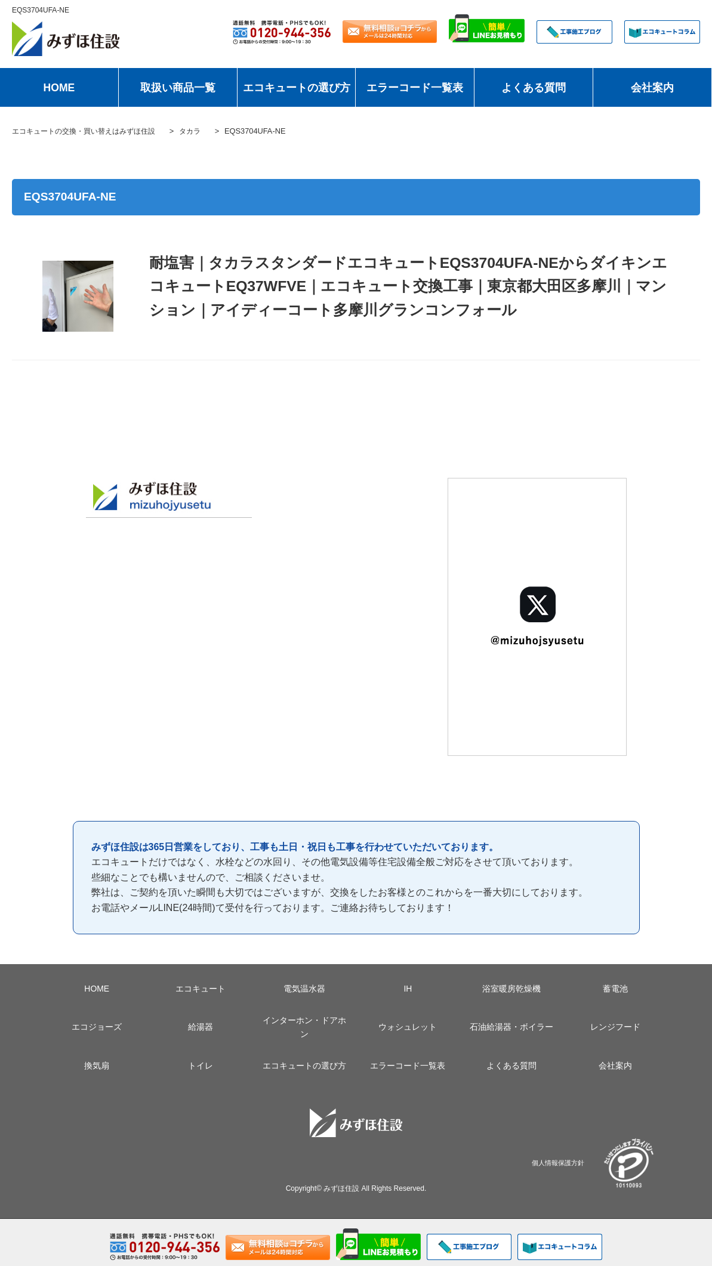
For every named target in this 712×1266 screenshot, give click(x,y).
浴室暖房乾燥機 (511, 988)
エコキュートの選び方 (296, 88)
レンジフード (615, 1027)
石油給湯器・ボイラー (511, 1027)
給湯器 (200, 1027)
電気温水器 (304, 988)
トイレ (200, 1065)
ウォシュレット (407, 1027)
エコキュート (200, 988)
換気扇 (96, 1065)
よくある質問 (533, 88)
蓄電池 (615, 988)
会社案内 (652, 88)
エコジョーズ (97, 1027)
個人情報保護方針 (558, 1162)
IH (407, 988)
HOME (59, 88)
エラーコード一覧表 (414, 88)
